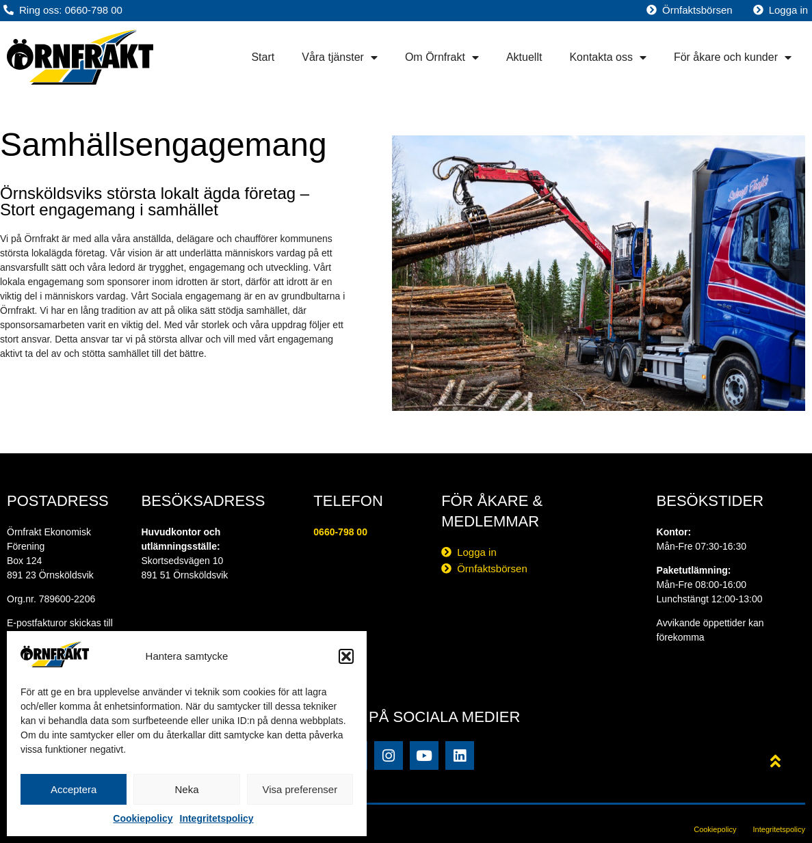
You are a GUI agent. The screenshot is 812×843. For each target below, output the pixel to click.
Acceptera (74, 789)
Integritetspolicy (217, 818)
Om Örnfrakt (442, 57)
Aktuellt (524, 57)
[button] (346, 656)
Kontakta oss (607, 57)
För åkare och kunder (732, 57)
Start (262, 57)
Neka (186, 789)
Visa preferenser (299, 789)
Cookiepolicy (142, 818)
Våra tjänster (340, 57)
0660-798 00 (340, 531)
